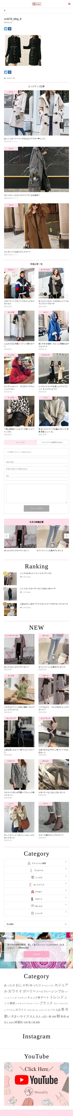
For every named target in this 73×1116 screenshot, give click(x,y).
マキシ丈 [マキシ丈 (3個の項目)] (30, 1010)
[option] (20, 538)
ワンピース (38, 870)
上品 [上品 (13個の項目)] (58, 1009)
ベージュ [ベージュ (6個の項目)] (10, 1010)
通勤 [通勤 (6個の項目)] (38, 1022)
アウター (38, 892)
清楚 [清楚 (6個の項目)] (54, 1016)
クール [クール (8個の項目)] (39, 991)
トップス (38, 878)
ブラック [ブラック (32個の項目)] (46, 1003)
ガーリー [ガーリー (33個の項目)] (29, 991)
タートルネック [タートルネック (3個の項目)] (20, 998)
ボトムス (38, 906)
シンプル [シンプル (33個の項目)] (57, 991)
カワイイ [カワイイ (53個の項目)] (15, 991)
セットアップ (38, 885)
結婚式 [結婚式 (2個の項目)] (11, 1023)
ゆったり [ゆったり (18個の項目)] (35, 985)
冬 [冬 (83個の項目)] (63, 1009)
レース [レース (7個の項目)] (51, 1010)
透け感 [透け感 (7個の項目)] (31, 1022)
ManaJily (36, 954)
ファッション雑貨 (39, 863)
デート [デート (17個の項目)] (45, 997)
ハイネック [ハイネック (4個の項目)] (20, 1003)
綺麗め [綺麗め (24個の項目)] (18, 1022)
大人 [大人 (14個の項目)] (32, 1016)
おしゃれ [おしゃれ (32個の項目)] (22, 985)
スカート (38, 899)
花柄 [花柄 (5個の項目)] (26, 1022)
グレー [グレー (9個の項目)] (47, 991)
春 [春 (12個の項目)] (50, 1016)
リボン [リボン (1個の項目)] (37, 1010)
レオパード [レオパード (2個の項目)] (43, 1010)
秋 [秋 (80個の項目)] (58, 1016)
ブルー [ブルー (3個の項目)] (56, 1003)
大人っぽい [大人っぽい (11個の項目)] (42, 1016)
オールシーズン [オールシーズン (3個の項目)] (48, 985)
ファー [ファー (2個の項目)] (36, 1004)
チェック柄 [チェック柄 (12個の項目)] (33, 997)
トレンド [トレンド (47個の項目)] (57, 997)
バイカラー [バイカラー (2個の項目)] (30, 1004)
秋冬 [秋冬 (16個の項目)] (63, 1016)
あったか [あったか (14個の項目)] (9, 985)
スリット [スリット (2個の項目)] (10, 998)
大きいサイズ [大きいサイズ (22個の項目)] (20, 1016)
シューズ (38, 913)
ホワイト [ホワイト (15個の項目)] (21, 1009)
